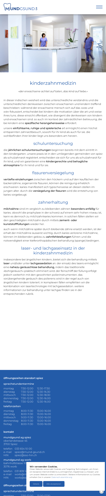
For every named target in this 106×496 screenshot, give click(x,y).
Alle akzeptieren (53, 484)
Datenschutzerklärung (61, 477)
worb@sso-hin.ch (26, 477)
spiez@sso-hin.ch (26, 455)
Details (36, 484)
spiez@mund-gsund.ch (30, 452)
